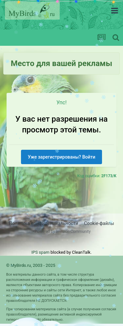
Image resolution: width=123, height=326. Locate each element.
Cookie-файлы (99, 223)
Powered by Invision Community (62, 231)
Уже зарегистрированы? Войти (61, 157)
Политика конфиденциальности (43, 223)
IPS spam (40, 252)
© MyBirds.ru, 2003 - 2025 (30, 265)
